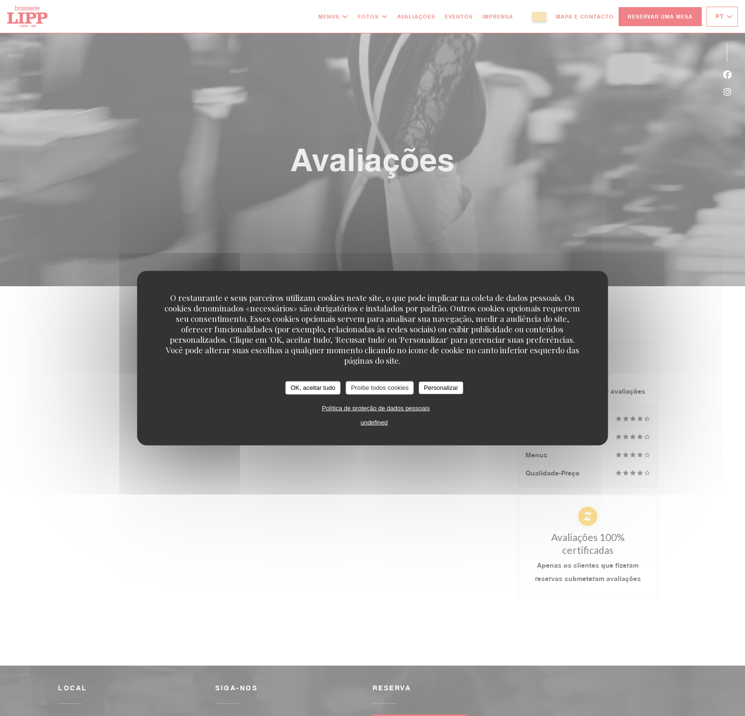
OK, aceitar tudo (313, 387)
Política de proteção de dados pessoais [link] (376, 407)
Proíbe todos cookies (380, 387)
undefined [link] (374, 422)
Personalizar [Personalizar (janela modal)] (441, 387)
